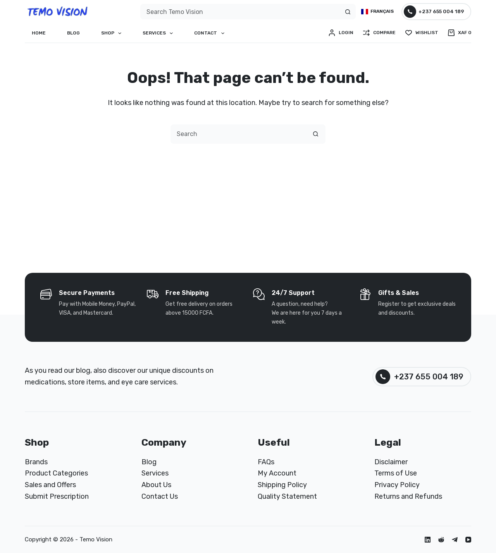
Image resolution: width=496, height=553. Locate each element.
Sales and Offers (50, 485)
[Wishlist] (421, 33)
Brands (36, 462)
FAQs (266, 462)
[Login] (341, 33)
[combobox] (240, 11)
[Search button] (347, 11)
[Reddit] (441, 540)
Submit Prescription (57, 496)
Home (39, 33)
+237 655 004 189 (434, 11)
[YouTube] (468, 540)
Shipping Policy (282, 485)
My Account (277, 473)
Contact (210, 33)
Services (159, 33)
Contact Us (159, 496)
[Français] (377, 12)
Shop (112, 33)
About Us (156, 485)
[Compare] (379, 33)
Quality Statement (287, 496)
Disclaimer (391, 462)
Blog (73, 33)
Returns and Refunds (408, 496)
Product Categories (56, 473)
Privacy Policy (397, 485)
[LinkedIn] (428, 540)
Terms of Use (395, 473)
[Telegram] (455, 540)
